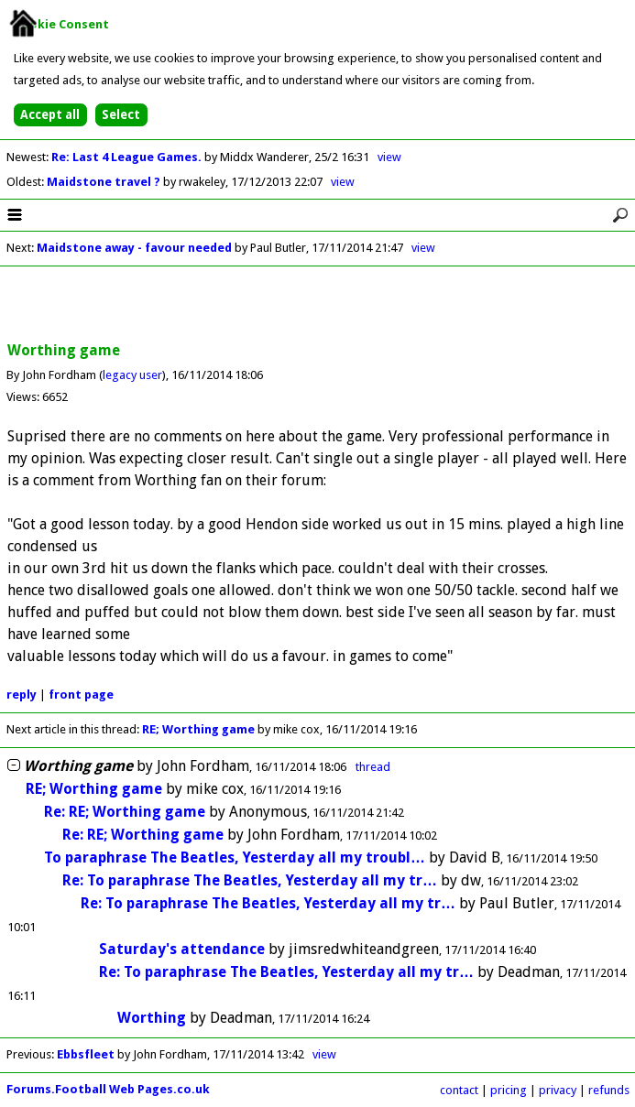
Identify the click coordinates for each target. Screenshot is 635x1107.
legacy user (132, 375)
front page (81, 694)
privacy (557, 1090)
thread (373, 767)
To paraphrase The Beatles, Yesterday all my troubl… (234, 857)
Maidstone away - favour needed (134, 248)
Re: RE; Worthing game (124, 811)
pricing (508, 1090)
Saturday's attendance (182, 949)
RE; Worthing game (198, 729)
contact (459, 1090)
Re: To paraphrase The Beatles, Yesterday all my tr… (249, 880)
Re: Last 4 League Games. (127, 157)
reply (21, 694)
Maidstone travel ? (105, 182)
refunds (609, 1090)
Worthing (151, 1017)
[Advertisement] (318, 304)
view (389, 157)
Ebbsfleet (86, 1054)
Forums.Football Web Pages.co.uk (108, 1089)
